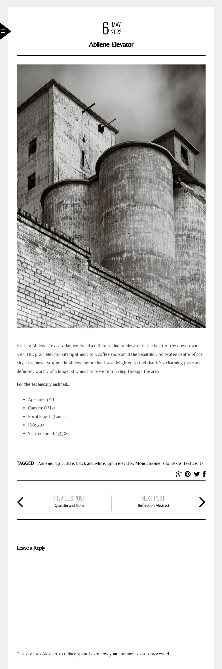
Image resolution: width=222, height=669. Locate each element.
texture (190, 463)
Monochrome (147, 463)
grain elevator (120, 463)
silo (166, 463)
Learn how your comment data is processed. (129, 654)
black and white (90, 463)
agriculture (64, 463)
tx (202, 463)
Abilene (45, 463)
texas (176, 463)
